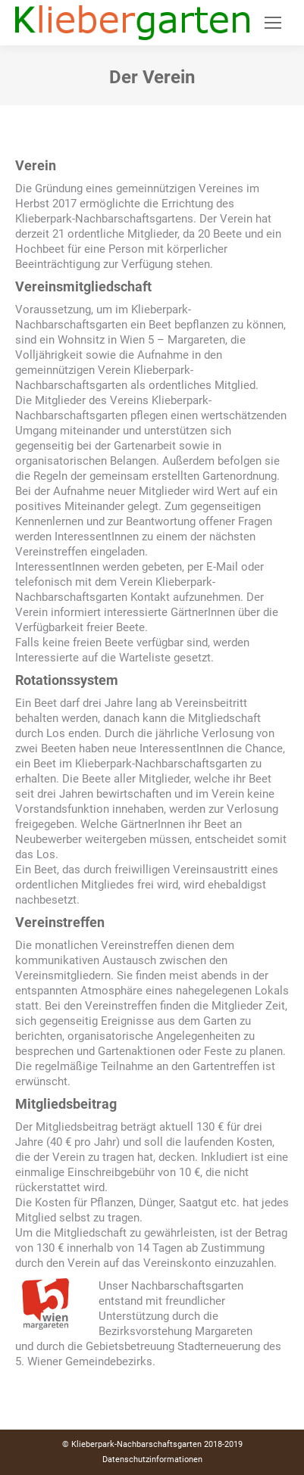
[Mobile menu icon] (273, 23)
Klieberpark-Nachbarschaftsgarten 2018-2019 (157, 1444)
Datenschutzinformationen (152, 1459)
